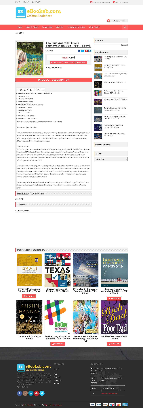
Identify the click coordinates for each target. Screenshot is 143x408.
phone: (93, 388)
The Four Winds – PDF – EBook (115, 82)
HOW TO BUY (94, 27)
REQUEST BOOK (32, 27)
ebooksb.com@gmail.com (100, 2)
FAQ (55, 374)
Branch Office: (93, 379)
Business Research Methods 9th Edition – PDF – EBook (114, 291)
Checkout (81, 62)
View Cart (69, 62)
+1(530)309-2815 (120, 2)
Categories (47, 27)
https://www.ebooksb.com (53, 405)
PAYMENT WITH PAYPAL (76, 27)
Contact (36, 2)
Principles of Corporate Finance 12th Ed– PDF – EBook (85, 291)
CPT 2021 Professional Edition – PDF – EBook (29, 290)
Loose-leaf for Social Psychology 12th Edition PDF (85, 338)
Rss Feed (57, 383)
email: (93, 393)
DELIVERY (59, 27)
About (26, 2)
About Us (57, 377)
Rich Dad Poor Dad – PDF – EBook (115, 99)
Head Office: (95, 368)
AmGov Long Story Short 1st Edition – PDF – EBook (57, 337)
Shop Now (28, 296)
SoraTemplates (28, 405)
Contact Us (58, 380)
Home (17, 2)
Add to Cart (56, 62)
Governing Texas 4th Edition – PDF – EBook (57, 290)
